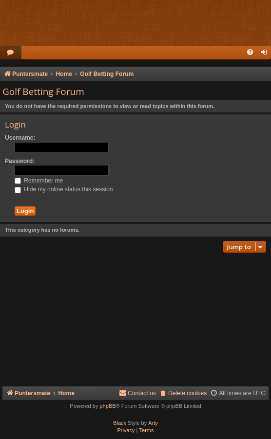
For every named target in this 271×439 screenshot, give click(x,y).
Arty (153, 423)
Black (119, 423)
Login (15, 124)
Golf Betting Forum (43, 91)
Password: (20, 161)
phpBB (107, 406)
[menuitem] (11, 52)
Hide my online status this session (64, 189)
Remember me (39, 180)
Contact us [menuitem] (137, 393)
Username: (20, 137)
